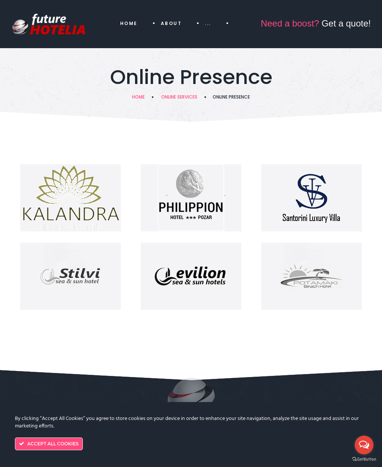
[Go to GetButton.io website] (364, 459)
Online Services (179, 97)
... (208, 23)
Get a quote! (316, 23)
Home (129, 23)
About (171, 23)
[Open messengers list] (364, 445)
